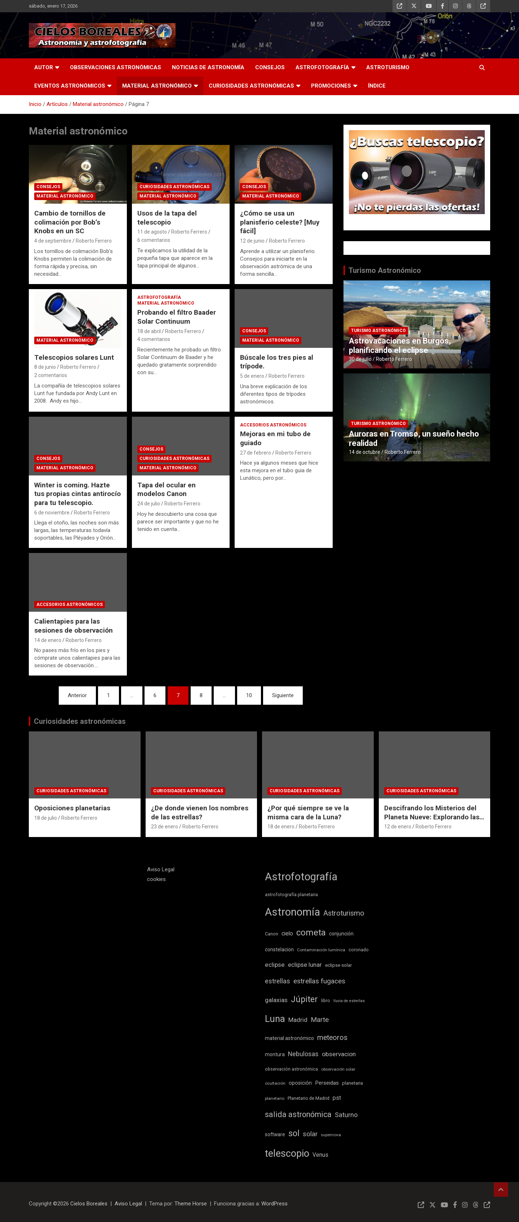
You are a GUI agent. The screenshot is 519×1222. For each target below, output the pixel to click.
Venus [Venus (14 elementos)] (320, 1154)
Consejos (270, 67)
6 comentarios (153, 240)
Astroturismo (387, 67)
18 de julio (45, 818)
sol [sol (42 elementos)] (294, 1133)
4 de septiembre (52, 241)
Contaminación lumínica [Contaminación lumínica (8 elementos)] (321, 949)
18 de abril (149, 331)
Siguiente (283, 695)
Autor (43, 67)
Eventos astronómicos (69, 86)
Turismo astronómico (378, 330)
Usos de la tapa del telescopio (167, 217)
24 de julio (148, 503)
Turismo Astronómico (385, 270)
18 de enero (280, 826)
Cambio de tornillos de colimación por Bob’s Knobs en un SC (70, 222)
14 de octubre (364, 452)
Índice (377, 86)
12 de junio (252, 241)
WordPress (274, 1203)
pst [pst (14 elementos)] (337, 1097)
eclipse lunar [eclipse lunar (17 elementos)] (305, 964)
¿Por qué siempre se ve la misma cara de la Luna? (308, 812)
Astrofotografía (322, 67)
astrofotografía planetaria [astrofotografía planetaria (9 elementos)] (291, 894)
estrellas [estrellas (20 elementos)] (277, 981)
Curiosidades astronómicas (251, 86)
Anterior (77, 695)
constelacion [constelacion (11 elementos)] (279, 949)
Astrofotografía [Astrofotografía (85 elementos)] (301, 877)
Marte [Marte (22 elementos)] (320, 1020)
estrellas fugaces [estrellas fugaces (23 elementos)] (319, 981)
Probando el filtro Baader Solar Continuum (176, 317)
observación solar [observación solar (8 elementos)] (338, 1069)
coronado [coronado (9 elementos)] (359, 949)
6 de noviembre (52, 512)
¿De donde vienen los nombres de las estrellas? (199, 812)
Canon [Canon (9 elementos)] (271, 934)
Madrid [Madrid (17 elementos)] (297, 1019)
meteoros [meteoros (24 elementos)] (332, 1037)
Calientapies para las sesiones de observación (73, 625)
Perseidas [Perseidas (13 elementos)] (327, 1083)
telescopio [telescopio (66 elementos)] (287, 1153)
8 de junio (45, 367)
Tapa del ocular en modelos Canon (166, 489)
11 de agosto (152, 232)
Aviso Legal (160, 869)
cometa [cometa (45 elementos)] (311, 932)
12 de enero (397, 826)
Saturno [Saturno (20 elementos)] (346, 1115)
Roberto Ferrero (94, 241)
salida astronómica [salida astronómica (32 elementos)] (298, 1114)
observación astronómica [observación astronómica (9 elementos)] (291, 1069)
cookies (156, 879)
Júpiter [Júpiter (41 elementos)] (304, 999)
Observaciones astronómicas (115, 67)
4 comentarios (153, 339)
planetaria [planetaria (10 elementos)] (352, 1083)
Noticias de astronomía (208, 67)
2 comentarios (50, 375)
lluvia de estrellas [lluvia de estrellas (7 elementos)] (349, 1001)
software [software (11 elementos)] (275, 1134)
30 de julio (360, 359)
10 (249, 695)
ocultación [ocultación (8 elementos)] (275, 1083)
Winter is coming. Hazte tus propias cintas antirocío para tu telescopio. (77, 494)
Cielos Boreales (88, 1203)
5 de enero (252, 376)
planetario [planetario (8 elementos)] (274, 1098)
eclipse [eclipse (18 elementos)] (275, 964)
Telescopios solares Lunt (74, 357)
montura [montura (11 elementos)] (275, 1054)
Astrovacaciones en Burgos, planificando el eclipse (400, 345)
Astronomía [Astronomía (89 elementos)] (292, 912)
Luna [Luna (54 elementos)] (275, 1018)
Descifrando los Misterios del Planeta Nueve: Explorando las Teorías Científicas (431, 817)
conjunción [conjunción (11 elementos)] (341, 934)
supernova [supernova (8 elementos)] (331, 1134)
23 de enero (164, 826)
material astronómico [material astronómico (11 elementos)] (289, 1038)
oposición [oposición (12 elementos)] (300, 1083)
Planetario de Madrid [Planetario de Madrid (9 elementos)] (308, 1098)
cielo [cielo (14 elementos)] (287, 933)
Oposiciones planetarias (72, 808)
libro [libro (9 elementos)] (325, 1000)
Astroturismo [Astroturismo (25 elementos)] (343, 913)
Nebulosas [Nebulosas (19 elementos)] (303, 1054)
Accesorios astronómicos (273, 425)
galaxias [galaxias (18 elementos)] (276, 1000)
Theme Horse (190, 1203)
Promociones (331, 86)
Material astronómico (157, 86)
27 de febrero (255, 453)
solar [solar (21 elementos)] (310, 1134)
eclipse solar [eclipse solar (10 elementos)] (338, 965)
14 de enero (47, 640)
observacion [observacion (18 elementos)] (339, 1054)
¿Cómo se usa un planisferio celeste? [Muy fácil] (280, 222)
